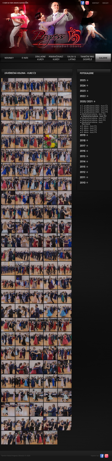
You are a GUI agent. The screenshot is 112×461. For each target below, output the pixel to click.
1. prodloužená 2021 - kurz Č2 (95, 108)
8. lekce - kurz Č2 (89, 128)
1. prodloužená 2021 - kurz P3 (95, 110)
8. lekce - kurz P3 (89, 130)
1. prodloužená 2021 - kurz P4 (95, 112)
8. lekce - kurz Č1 (89, 126)
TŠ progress (56, 37)
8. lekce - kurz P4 (89, 132)
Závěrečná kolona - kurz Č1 (94, 114)
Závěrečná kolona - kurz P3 (93, 118)
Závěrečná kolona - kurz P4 (93, 120)
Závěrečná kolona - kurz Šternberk (92, 123)
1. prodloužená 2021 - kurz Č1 (95, 106)
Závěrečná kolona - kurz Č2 (94, 116)
